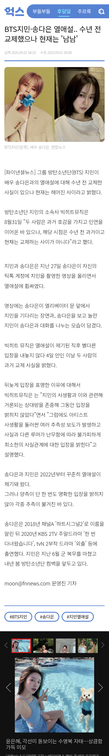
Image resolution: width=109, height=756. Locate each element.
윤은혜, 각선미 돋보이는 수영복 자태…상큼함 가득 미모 (54, 744)
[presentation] (6, 645)
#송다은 (47, 617)
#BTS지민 (18, 617)
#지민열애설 (78, 617)
